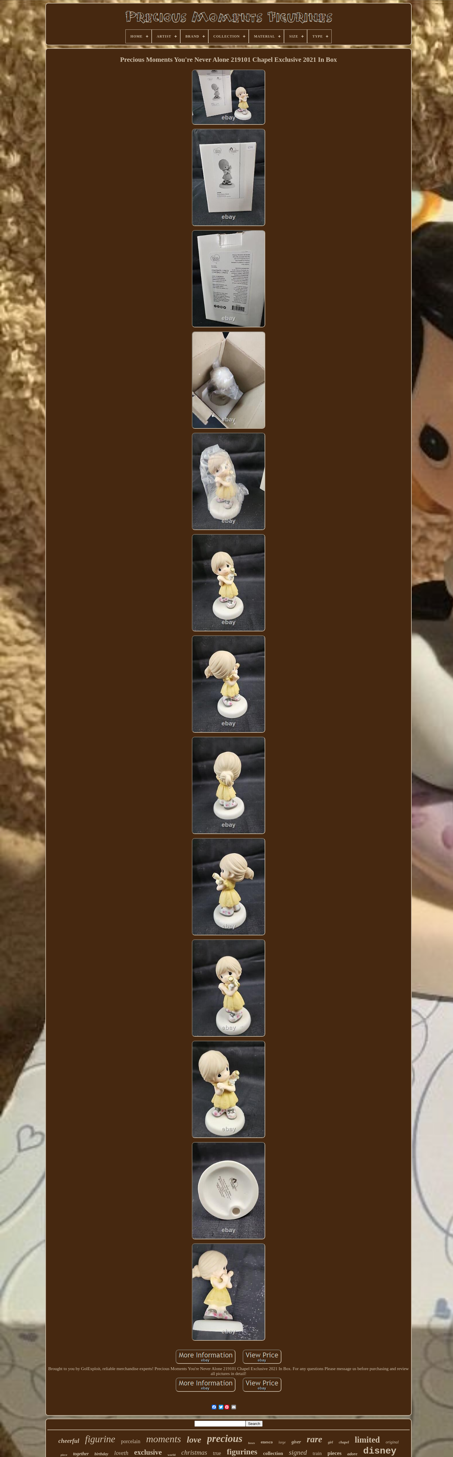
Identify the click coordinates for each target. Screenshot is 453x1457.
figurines (242, 1451)
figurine (100, 1439)
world (172, 1454)
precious (225, 1438)
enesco (267, 1442)
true (217, 1453)
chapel (344, 1442)
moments (163, 1439)
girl (330, 1442)
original (392, 1442)
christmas (194, 1452)
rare (314, 1439)
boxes (251, 1443)
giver (296, 1441)
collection (273, 1453)
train (317, 1453)
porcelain (130, 1441)
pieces (335, 1453)
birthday (101, 1454)
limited (367, 1439)
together (81, 1453)
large (282, 1442)
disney (379, 1451)
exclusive (148, 1452)
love (194, 1439)
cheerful (68, 1440)
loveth (121, 1453)
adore (352, 1454)
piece (64, 1454)
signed (298, 1452)
